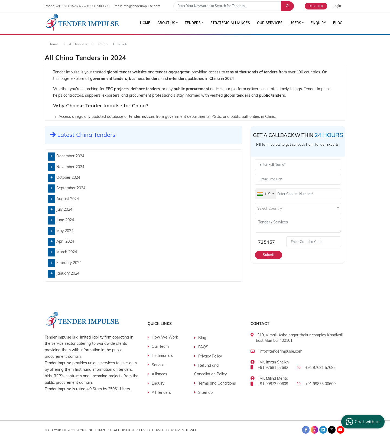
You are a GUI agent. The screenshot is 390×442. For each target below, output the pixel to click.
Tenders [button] (193, 23)
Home (145, 23)
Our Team (160, 347)
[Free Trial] (319, 6)
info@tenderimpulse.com (280, 352)
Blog (338, 23)
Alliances (159, 374)
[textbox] (298, 208)
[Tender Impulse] (82, 22)
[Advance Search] (287, 6)
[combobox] (265, 194)
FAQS (203, 347)
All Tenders (78, 44)
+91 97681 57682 (273, 368)
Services (159, 365)
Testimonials (162, 356)
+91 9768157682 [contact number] (69, 6)
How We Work (165, 338)
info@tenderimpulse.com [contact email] (141, 6)
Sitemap (205, 393)
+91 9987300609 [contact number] (96, 6)
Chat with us (362, 421)
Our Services (269, 23)
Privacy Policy (210, 357)
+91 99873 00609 (273, 384)
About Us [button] (166, 23)
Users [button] (295, 23)
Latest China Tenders (82, 135)
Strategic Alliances (230, 23)
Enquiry (318, 23)
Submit (268, 255)
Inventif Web (185, 430)
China (103, 44)
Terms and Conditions (217, 384)
